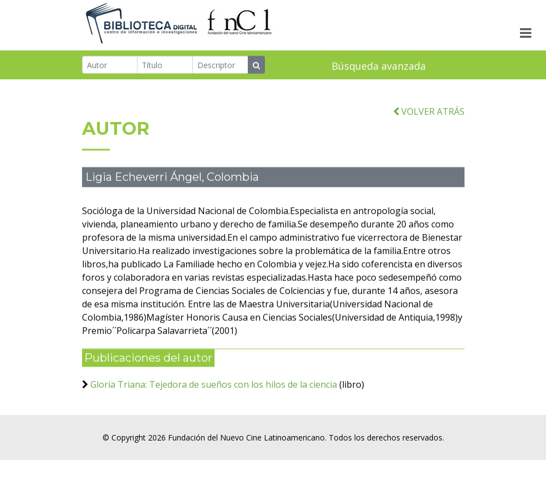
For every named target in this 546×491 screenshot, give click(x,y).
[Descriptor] (220, 65)
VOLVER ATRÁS (429, 118)
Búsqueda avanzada (378, 66)
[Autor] (110, 65)
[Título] (165, 65)
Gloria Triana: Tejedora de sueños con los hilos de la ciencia (213, 391)
